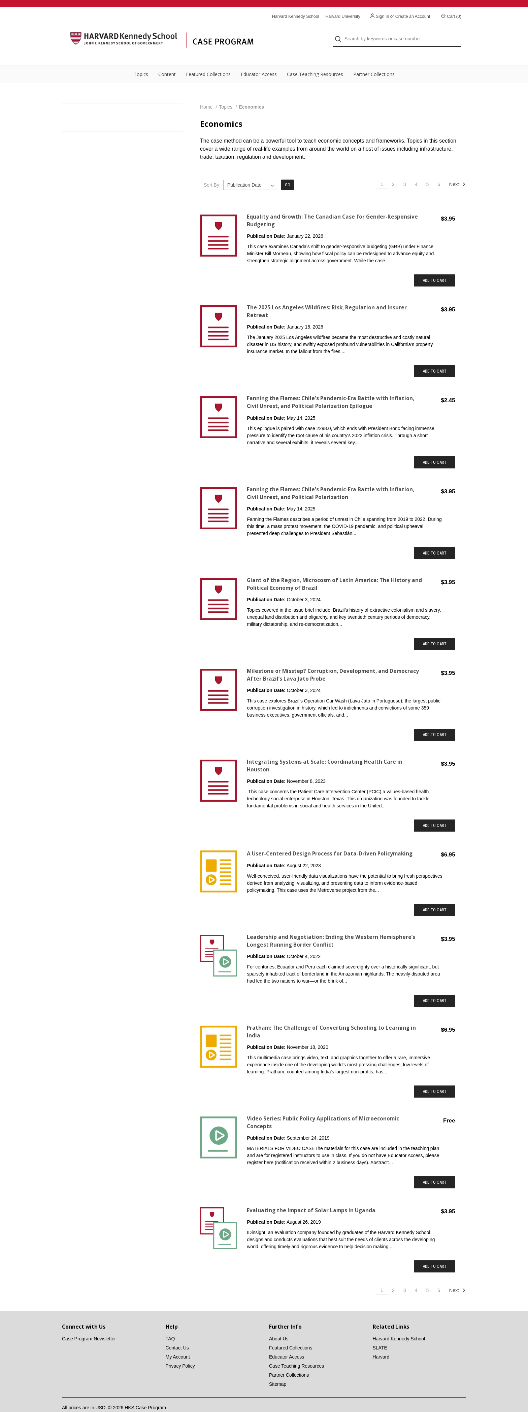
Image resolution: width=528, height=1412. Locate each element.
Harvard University (342, 16)
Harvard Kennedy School (399, 1325)
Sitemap (277, 1370)
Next (457, 170)
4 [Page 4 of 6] (416, 171)
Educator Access (259, 61)
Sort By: (212, 171)
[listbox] (251, 171)
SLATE (380, 1334)
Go (287, 171)
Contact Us (177, 1334)
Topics (141, 61)
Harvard (381, 1343)
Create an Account (412, 16)
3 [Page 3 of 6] (404, 171)
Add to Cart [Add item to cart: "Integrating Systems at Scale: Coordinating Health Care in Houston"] (435, 811)
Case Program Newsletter (89, 1325)
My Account (178, 1343)
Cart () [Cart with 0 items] (451, 16)
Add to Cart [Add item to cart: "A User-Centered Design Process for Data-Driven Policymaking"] (435, 896)
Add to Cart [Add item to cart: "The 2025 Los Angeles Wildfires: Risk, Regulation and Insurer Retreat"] (435, 357)
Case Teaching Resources (315, 61)
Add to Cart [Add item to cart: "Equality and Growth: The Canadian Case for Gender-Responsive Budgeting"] (435, 266)
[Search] (340, 32)
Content (167, 61)
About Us (279, 1325)
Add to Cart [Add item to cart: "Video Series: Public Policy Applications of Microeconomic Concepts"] (435, 1168)
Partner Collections (374, 61)
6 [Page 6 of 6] (438, 171)
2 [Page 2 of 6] (393, 171)
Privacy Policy (180, 1352)
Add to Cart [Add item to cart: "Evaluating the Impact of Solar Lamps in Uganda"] (435, 1252)
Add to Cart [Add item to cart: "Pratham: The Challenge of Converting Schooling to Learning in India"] (435, 1077)
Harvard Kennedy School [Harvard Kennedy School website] (295, 16)
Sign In (382, 16)
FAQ (170, 1325)
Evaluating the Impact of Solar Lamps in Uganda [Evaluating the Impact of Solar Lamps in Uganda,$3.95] (311, 1196)
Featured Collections (208, 61)
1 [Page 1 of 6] (382, 171)
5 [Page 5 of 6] (427, 171)
